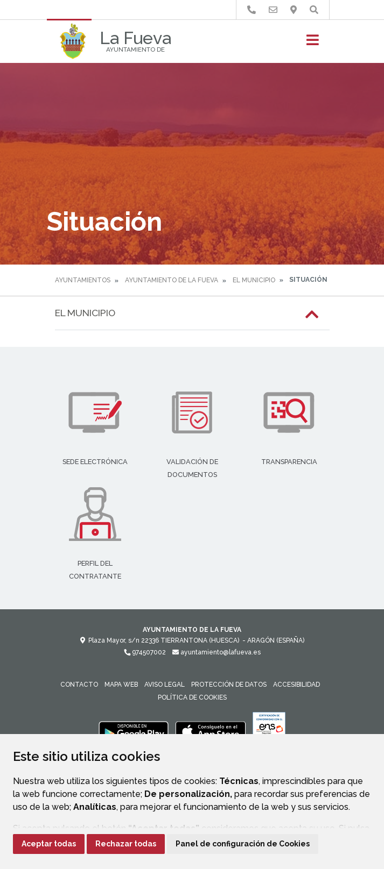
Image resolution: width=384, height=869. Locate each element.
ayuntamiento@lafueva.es (216, 652)
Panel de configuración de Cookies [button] (243, 843)
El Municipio (254, 280)
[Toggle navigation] (313, 43)
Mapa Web (121, 684)
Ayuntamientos (82, 280)
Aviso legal (164, 684)
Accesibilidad (296, 684)
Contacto (79, 684)
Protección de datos (229, 684)
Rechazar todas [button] (125, 843)
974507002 (145, 652)
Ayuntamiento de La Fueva (171, 280)
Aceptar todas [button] (49, 843)
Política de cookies (192, 697)
